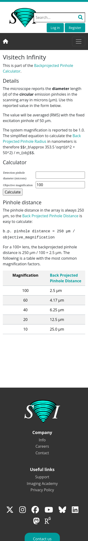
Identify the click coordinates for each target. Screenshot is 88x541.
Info (42, 440)
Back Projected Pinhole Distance (50, 215)
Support (42, 477)
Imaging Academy (42, 483)
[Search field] (59, 17)
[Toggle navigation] (78, 41)
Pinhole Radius (33, 141)
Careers (42, 446)
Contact (42, 452)
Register (75, 27)
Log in (55, 27)
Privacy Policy (42, 489)
